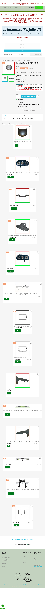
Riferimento (18, 79)
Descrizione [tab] (8, 115)
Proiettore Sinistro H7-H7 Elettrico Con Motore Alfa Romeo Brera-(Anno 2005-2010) (22, 267)
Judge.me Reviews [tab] (28, 115)
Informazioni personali (27, 554)
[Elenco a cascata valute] (25, 7)
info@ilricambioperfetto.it (39, 566)
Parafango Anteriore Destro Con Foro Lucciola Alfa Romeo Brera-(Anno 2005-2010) (22, 389)
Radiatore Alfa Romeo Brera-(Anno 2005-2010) (22, 326)
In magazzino (18, 81)
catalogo (3, 566)
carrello (20, 54)
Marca (17, 77)
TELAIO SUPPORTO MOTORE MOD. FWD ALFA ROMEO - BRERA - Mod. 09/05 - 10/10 (22, 489)
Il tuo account (27, 552)
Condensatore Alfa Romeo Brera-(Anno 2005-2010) (22, 520)
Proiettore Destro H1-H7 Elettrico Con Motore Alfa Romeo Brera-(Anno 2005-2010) (22, 172)
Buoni (24, 561)
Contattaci (4, 563)
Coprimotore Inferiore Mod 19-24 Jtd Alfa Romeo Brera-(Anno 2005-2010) (22, 235)
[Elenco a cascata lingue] (16, 7)
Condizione (18, 82)
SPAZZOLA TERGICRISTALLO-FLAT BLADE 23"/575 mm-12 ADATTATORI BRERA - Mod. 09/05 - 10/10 (23, 462)
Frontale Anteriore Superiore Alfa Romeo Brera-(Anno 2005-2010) (22, 204)
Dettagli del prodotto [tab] (17, 115)
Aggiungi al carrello (28, 96)
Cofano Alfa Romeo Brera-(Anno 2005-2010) (22, 141)
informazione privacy (6, 557)
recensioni (14, 54)
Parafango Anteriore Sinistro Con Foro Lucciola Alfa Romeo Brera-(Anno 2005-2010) (22, 441)
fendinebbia (21, 78)
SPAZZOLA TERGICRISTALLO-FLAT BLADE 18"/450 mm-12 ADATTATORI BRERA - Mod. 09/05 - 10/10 (22, 410)
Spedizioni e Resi (5, 560)
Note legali (4, 556)
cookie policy (4, 559)
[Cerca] (36, 54)
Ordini (24, 556)
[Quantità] (17, 96)
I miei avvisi (25, 562)
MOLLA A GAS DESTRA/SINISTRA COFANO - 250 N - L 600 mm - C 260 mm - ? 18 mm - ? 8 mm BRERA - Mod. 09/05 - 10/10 (22, 294)
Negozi (3, 565)
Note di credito (26, 558)
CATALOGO (7, 54)
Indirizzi (24, 559)
